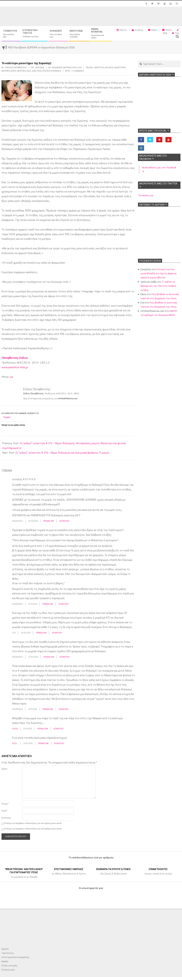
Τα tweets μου (145, 195)
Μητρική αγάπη (9, 70)
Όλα (80, 67)
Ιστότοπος (6, 817)
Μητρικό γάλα (70, 67)
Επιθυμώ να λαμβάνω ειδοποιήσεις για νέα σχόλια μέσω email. (33, 823)
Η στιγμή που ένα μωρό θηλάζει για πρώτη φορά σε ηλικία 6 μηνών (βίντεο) (159, 273)
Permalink (48, 520)
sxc (11, 377)
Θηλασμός (57, 67)
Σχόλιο (4, 768)
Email (5, 810)
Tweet (6, 417)
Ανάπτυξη (99, 67)
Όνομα (5, 803)
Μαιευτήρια (120, 67)
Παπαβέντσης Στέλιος (15, 358)
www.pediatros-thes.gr (15, 367)
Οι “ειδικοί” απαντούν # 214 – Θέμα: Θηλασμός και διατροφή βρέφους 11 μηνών (62, 452)
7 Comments (77, 70)
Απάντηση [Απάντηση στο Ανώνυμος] (64, 520)
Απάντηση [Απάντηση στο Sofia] (58, 728)
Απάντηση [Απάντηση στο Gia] (57, 632)
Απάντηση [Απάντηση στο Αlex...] (59, 743)
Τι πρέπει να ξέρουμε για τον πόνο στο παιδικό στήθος (158, 286)
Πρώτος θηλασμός (51, 70)
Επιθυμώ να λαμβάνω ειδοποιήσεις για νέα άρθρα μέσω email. (33, 828)
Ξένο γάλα (37, 70)
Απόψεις (109, 67)
